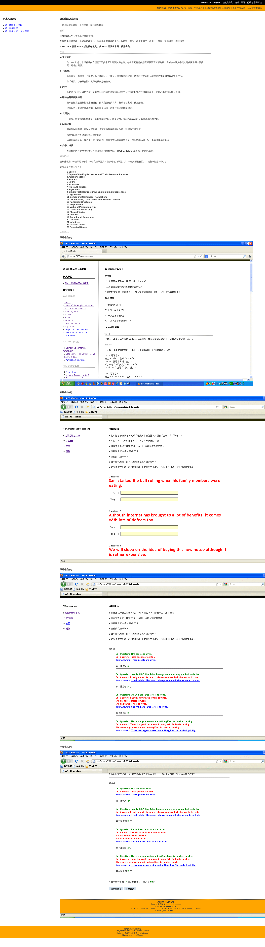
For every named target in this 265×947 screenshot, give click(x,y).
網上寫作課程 (11, 28)
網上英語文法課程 (13, 25)
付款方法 (241, 8)
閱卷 (243, 2)
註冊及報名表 (228, 8)
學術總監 (257, 8)
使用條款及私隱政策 (132, 929)
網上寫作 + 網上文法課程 (17, 31)
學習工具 (198, 8)
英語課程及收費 (212, 8)
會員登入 (228, 2)
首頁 (190, 8)
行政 (249, 2)
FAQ (249, 8)
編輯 (237, 2)
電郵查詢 (257, 2)
